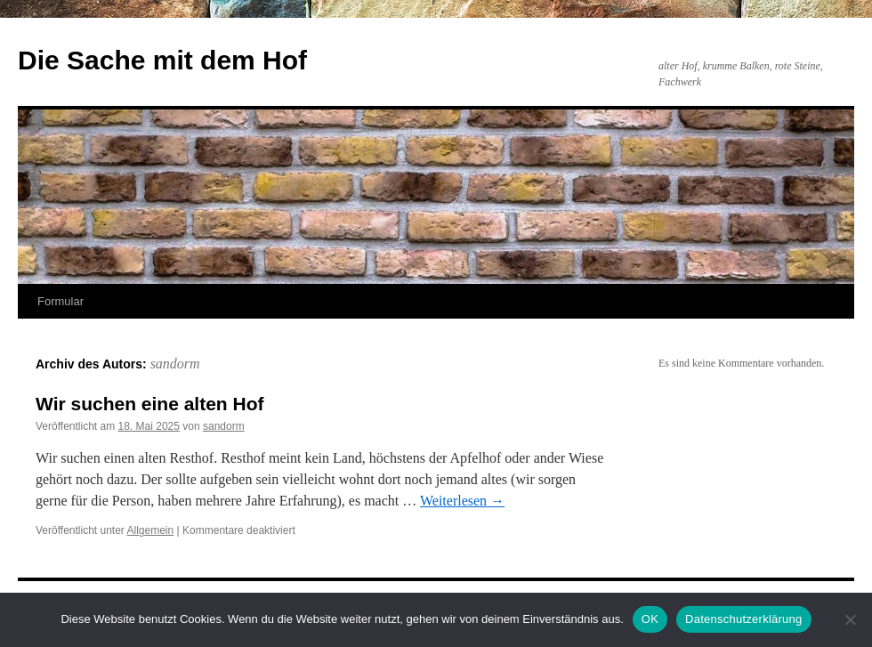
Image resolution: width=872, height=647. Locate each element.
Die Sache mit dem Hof (162, 60)
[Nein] (850, 619)
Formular (60, 301)
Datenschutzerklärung (743, 619)
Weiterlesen (462, 500)
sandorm (175, 363)
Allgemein (150, 530)
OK (650, 619)
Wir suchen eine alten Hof (150, 403)
